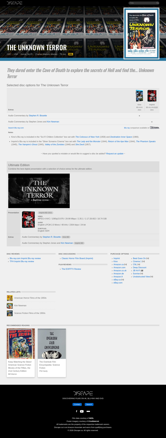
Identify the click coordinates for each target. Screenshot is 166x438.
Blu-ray (127, 128)
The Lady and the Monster (88, 141)
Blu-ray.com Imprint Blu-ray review (25, 258)
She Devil (79, 144)
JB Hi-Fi (136, 270)
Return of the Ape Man (118, 141)
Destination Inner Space (121, 137)
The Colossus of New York (87, 137)
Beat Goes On (139, 258)
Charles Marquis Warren (46, 54)
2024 (139, 110)
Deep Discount (139, 267)
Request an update (114, 154)
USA (16, 54)
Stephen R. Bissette (38, 116)
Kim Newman (53, 122)
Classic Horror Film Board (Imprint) (77, 258)
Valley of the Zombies (54, 144)
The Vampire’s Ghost (27, 144)
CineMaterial (93, 421)
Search (89, 404)
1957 (9, 54)
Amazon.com (119, 267)
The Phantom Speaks (146, 141)
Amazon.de (119, 274)
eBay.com (118, 283)
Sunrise (136, 274)
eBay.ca (117, 280)
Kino (139, 105)
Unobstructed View (141, 277)
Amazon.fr (118, 277)
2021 (152, 110)
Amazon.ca (119, 264)
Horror (23, 54)
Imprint (152, 105)
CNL (135, 264)
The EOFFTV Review (71, 269)
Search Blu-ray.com (16, 128)
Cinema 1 (137, 261)
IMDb (91, 418)
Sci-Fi (30, 54)
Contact (77, 404)
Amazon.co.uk (120, 270)
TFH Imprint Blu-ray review (22, 261)
